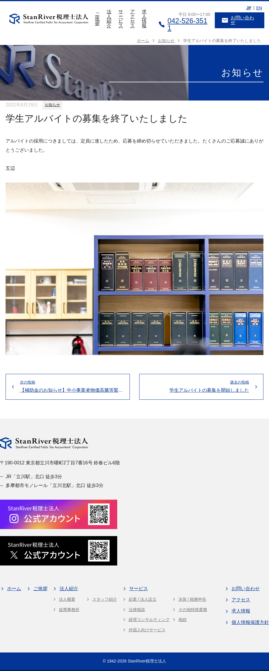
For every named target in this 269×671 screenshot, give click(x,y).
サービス (120, 18)
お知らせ (52, 105)
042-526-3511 (182, 24)
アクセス (132, 18)
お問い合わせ (238, 20)
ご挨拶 (97, 18)
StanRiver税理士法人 (147, 661)
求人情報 (144, 18)
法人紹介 (109, 18)
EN (259, 8)
